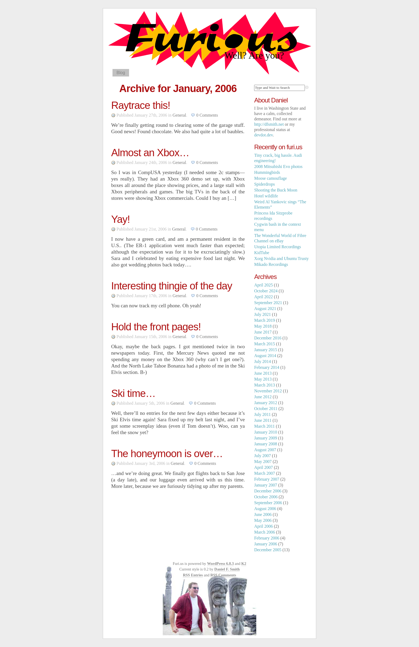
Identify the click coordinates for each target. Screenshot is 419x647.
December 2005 (267, 550)
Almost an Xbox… (150, 152)
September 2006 (268, 502)
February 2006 (266, 538)
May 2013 (262, 379)
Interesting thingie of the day (171, 286)
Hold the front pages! (156, 326)
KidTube (261, 252)
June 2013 (262, 373)
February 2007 (266, 479)
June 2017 (262, 332)
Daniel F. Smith (227, 569)
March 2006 (264, 532)
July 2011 (262, 414)
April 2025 (263, 285)
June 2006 (262, 514)
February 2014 (266, 367)
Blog (121, 72)
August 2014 (265, 355)
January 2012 (265, 402)
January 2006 (265, 544)
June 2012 (262, 397)
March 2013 (264, 385)
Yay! (120, 219)
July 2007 (262, 455)
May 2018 (262, 326)
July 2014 (262, 361)
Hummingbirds (267, 172)
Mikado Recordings (271, 264)
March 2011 (264, 426)
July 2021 (262, 314)
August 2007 (265, 449)
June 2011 (262, 420)
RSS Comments (223, 575)
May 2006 (262, 520)
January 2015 (265, 349)
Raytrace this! (140, 105)
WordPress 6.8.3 (220, 563)
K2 (243, 563)
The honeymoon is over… (167, 453)
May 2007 (262, 461)
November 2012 (268, 391)
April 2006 (263, 526)
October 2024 (266, 291)
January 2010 (265, 432)
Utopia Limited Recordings (277, 246)
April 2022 (263, 296)
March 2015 (264, 344)
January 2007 (265, 485)
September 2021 (268, 302)
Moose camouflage (270, 178)
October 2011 (265, 408)
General (179, 115)
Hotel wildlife (266, 196)
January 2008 (265, 444)
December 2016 (267, 338)
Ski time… (133, 393)
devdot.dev (263, 135)
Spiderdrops (264, 184)
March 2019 (264, 320)
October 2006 (266, 497)
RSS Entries (193, 575)
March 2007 (264, 473)
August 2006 (265, 508)
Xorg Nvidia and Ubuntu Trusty (281, 258)
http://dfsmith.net (269, 124)
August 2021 (265, 308)
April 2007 (263, 467)
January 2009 (265, 438)
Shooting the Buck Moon (275, 190)
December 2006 (267, 491)
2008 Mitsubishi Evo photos (278, 166)
